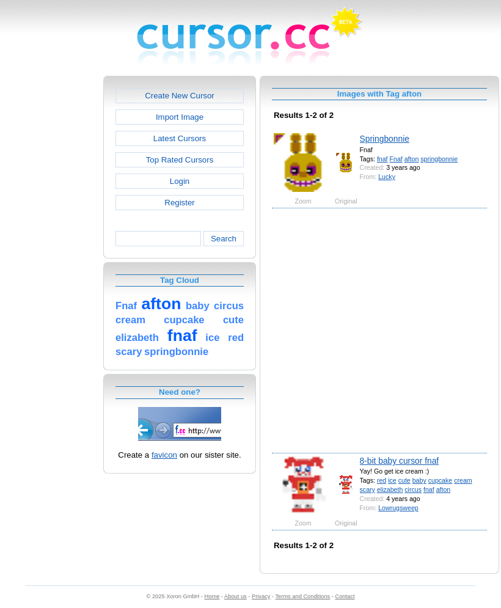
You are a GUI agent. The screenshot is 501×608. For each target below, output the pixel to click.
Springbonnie (384, 139)
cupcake (440, 480)
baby (419, 480)
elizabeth (390, 489)
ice (392, 480)
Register (179, 202)
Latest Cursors (179, 138)
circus (413, 489)
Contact (345, 596)
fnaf (382, 159)
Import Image (179, 117)
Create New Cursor (179, 95)
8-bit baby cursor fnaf (399, 461)
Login (179, 181)
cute (404, 480)
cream (463, 480)
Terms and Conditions (302, 596)
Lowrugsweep (398, 507)
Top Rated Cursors (180, 159)
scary (367, 489)
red (381, 480)
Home (212, 596)
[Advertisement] (120, 329)
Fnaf (396, 159)
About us (235, 596)
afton (411, 159)
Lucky (386, 176)
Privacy (261, 596)
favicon (164, 455)
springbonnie (439, 159)
